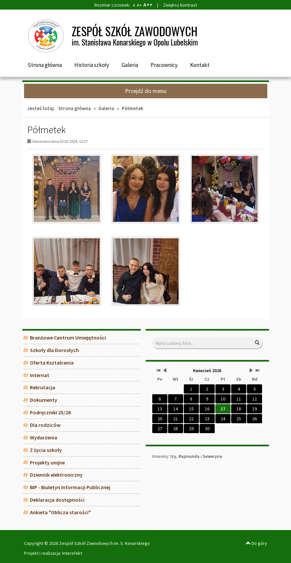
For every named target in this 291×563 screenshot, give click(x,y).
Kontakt (199, 65)
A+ (139, 5)
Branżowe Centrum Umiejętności (68, 337)
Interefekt (72, 553)
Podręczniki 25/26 (50, 412)
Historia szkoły (91, 65)
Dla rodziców (45, 425)
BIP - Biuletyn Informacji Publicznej (70, 487)
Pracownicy (164, 65)
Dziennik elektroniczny (56, 474)
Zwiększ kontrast (180, 5)
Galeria (130, 65)
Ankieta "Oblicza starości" (60, 512)
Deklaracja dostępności (57, 499)
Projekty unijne (47, 462)
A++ (147, 4)
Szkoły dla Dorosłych (54, 350)
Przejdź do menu (145, 91)
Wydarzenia (43, 437)
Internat (39, 375)
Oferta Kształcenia (52, 362)
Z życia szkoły (46, 450)
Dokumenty (43, 400)
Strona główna (45, 65)
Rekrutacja (42, 387)
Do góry (256, 543)
